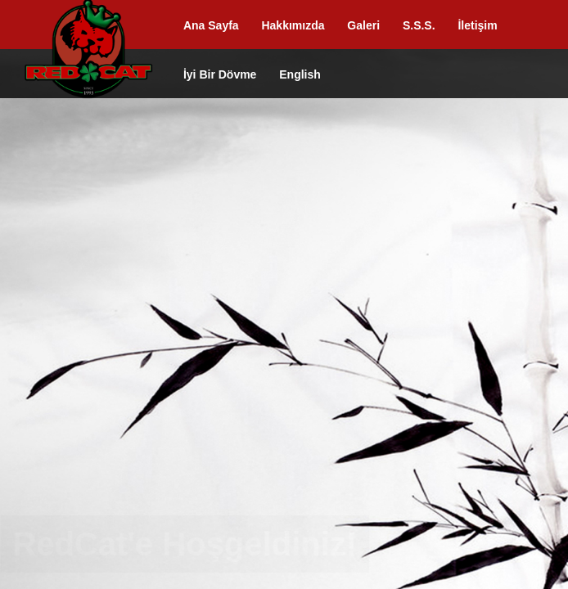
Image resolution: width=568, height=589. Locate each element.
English (300, 74)
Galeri (363, 25)
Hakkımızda (292, 25)
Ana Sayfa (211, 25)
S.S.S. (419, 25)
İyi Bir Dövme (219, 74)
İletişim (477, 25)
